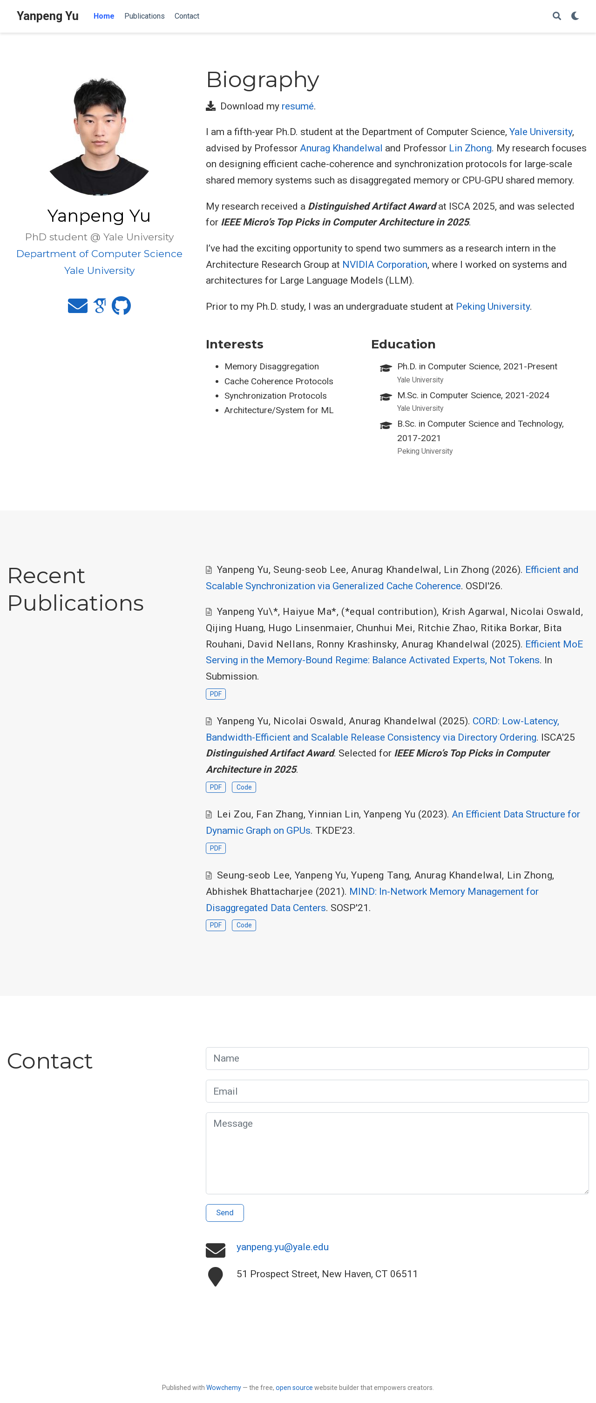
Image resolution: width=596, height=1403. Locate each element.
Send (225, 1212)
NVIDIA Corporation (384, 264)
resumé (298, 106)
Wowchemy (223, 1387)
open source (294, 1387)
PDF (216, 694)
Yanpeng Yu (48, 16)
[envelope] (78, 309)
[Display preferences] (575, 16)
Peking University (493, 306)
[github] (121, 309)
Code (244, 787)
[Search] (557, 16)
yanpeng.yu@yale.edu (283, 1247)
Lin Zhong (470, 148)
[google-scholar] (99, 309)
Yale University (540, 131)
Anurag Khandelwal (341, 148)
